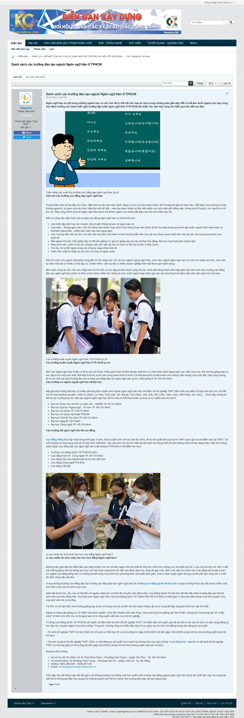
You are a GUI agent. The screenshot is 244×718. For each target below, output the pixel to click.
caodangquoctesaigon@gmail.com (78, 666)
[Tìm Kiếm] (209, 22)
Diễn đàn (16, 43)
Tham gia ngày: (23, 121)
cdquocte (26, 107)
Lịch (51, 49)
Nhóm (193, 43)
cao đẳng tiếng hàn (57, 439)
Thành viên (40, 49)
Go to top (227, 703)
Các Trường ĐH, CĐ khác (138, 56)
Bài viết (33, 43)
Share (27, 132)
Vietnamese (48, 703)
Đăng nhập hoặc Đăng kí (219, 2)
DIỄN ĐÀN (23, 56)
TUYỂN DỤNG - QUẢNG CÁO (165, 43)
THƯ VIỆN (134, 43)
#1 (227, 93)
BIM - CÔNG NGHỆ (110, 43)
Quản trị (186, 703)
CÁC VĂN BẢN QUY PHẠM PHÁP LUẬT (68, 43)
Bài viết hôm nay (20, 49)
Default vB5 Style (24, 703)
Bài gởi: (25, 127)
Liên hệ (199, 703)
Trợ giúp (212, 703)
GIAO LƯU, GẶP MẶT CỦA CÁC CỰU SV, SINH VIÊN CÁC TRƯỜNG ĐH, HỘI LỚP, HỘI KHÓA (77, 56)
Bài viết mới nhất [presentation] (35, 77)
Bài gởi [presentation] (18, 77)
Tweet (26, 137)
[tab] (17, 77)
